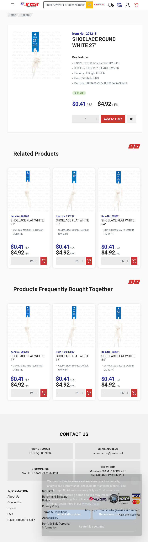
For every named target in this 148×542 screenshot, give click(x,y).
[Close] (132, 481)
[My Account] (128, 5)
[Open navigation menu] (13, 5)
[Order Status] (111, 5)
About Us (13, 496)
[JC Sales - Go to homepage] (30, 5)
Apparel (25, 14)
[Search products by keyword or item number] (68, 4)
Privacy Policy (88, 504)
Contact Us (15, 502)
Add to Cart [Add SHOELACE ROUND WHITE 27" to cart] (113, 119)
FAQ (10, 514)
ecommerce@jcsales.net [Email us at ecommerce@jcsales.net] (108, 453)
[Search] (89, 4)
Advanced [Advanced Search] (99, 4)
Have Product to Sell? (21, 520)
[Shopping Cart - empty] (136, 5)
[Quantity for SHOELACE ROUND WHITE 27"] (85, 119)
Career (12, 508)
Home (12, 14)
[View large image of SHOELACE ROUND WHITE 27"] (36, 54)
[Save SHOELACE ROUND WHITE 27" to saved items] (131, 119)
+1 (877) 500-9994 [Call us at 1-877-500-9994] (40, 453)
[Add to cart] (43, 261)
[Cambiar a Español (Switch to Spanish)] (119, 5)
